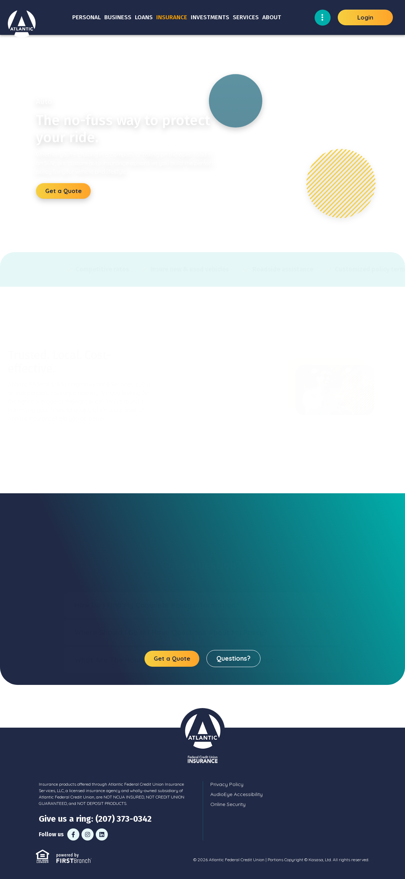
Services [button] (246, 17)
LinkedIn (102, 834)
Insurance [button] (171, 17)
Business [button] (117, 17)
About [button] (271, 17)
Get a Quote (63, 190)
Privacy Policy (226, 784)
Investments (210, 17)
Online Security (228, 804)
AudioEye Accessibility (236, 794)
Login (365, 17)
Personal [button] (86, 17)
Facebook (73, 834)
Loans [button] (144, 17)
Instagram (87, 834)
